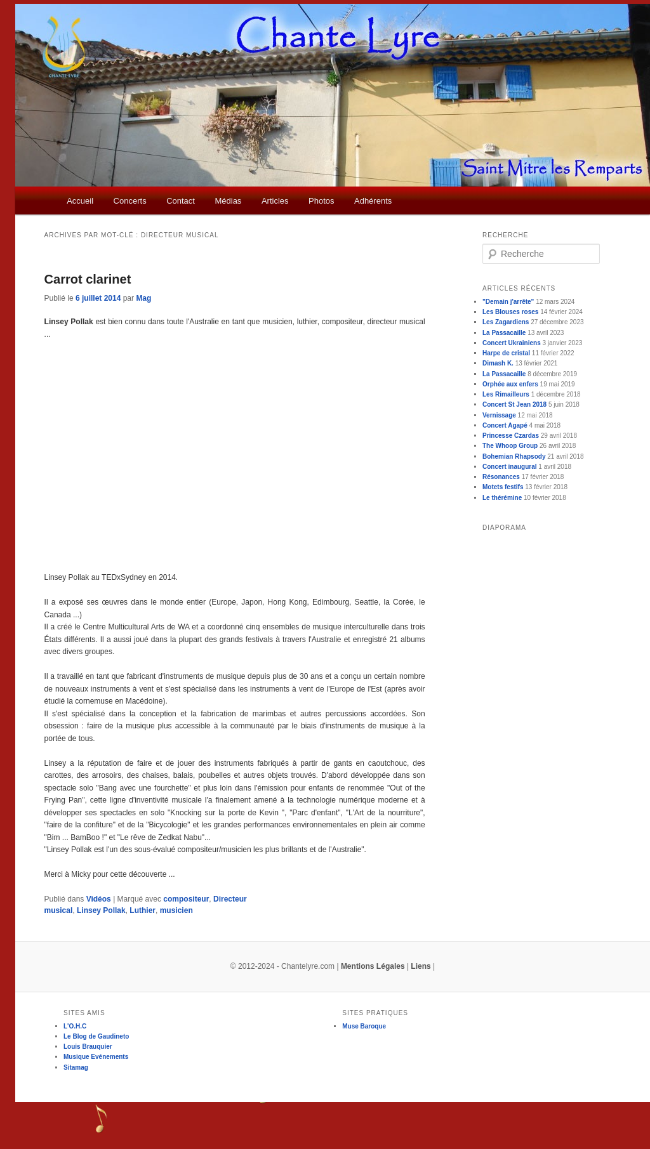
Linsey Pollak (101, 910)
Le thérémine (502, 497)
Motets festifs (502, 486)
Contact (180, 201)
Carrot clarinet (87, 279)
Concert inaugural (509, 466)
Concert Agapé (504, 425)
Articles (275, 201)
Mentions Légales (373, 966)
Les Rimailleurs (505, 394)
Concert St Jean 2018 (514, 404)
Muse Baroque (364, 1026)
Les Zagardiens (505, 321)
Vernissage (499, 415)
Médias (228, 201)
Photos (321, 201)
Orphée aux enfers (510, 384)
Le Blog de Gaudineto (96, 1036)
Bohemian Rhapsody (513, 456)
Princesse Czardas (510, 435)
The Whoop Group (510, 445)
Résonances (501, 476)
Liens (420, 966)
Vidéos (98, 899)
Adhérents (373, 201)
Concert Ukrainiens (511, 342)
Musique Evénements (95, 1056)
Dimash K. (498, 363)
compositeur (186, 899)
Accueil (80, 201)
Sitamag (75, 1067)
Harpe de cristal (506, 353)
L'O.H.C (74, 1026)
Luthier (142, 910)
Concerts (130, 201)
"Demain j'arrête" (508, 301)
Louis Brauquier (87, 1046)
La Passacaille (504, 332)
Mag (143, 298)
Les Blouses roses (510, 311)
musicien (176, 910)
